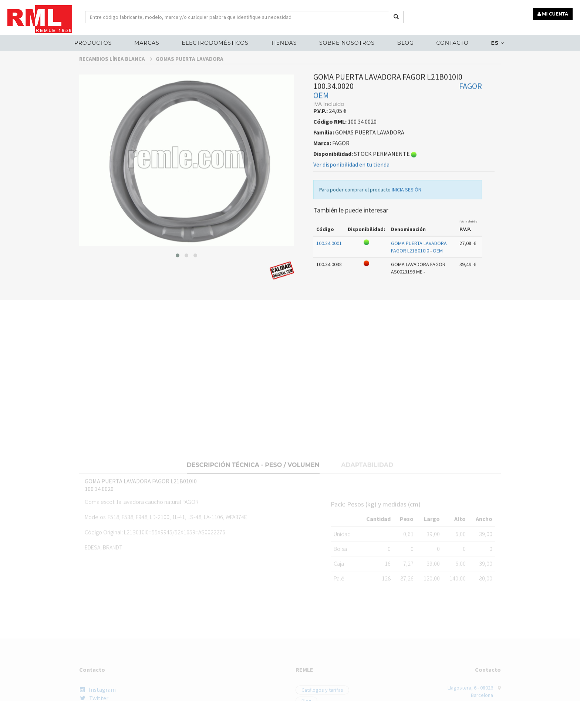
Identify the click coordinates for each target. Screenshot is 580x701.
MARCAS (146, 43)
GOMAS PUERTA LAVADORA (189, 77)
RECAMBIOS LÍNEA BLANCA (115, 77)
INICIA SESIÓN (406, 209)
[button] (177, 274)
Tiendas (284, 43)
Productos (93, 43)
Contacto (452, 43)
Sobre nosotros (347, 43)
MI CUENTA (552, 14)
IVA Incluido (468, 240)
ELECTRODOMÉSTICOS (215, 43)
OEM (321, 114)
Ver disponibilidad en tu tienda (351, 184)
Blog (405, 43)
